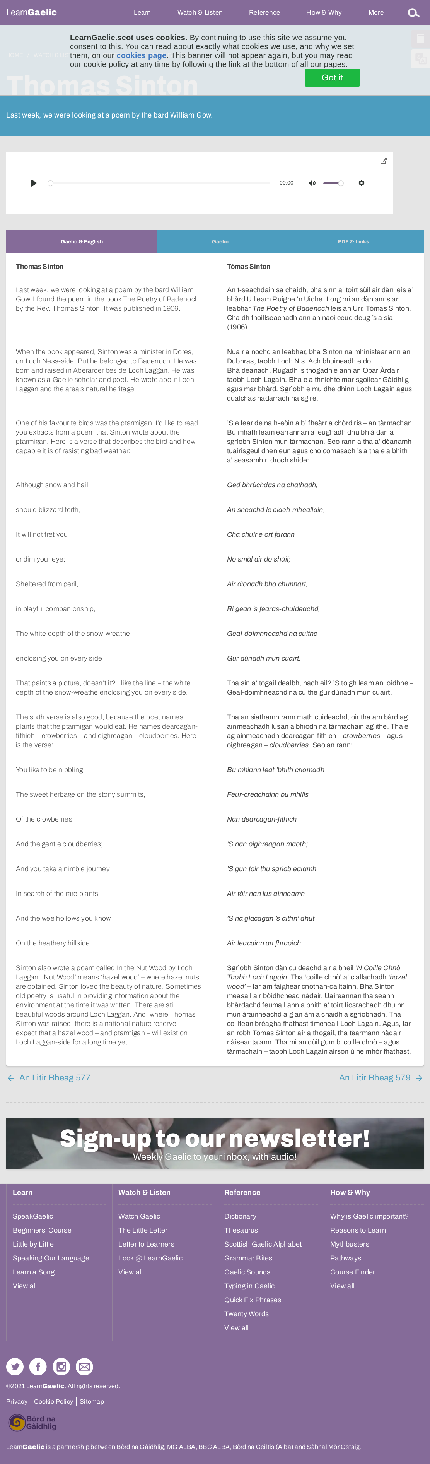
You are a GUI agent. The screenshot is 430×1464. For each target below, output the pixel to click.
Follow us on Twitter (15, 1366)
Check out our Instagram (61, 1366)
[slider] (159, 183)
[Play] (34, 183)
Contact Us (84, 1366)
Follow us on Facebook (38, 1366)
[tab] (81, 241)
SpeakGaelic (33, 1216)
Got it (332, 77)
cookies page (141, 55)
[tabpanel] (215, 659)
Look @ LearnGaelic (150, 1258)
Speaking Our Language (51, 1258)
